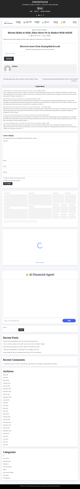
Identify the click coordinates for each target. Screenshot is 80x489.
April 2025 (5, 411)
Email (5, 166)
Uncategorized (6, 478)
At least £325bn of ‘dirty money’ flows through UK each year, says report (20, 90)
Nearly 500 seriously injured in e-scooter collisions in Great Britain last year (21, 346)
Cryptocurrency (37, 30)
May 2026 (5, 374)
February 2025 (6, 416)
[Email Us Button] (41, 15)
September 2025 (7, 397)
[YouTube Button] (39, 15)
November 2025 (7, 391)
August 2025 (6, 400)
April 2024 (5, 444)
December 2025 (7, 388)
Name (5, 160)
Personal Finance (7, 466)
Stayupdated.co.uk (40, 1)
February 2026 (6, 383)
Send (69, 321)
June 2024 (5, 439)
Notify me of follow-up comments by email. (14, 178)
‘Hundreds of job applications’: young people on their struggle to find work (21, 349)
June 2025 (5, 405)
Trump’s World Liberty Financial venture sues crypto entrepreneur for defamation (22, 115)
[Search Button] (43, 15)
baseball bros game (9, 363)
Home (31, 11)
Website (5, 172)
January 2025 (6, 419)
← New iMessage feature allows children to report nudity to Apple (20, 79)
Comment (6, 141)
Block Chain (6, 458)
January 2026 (6, 386)
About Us (36, 11)
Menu (41, 8)
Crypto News (40, 86)
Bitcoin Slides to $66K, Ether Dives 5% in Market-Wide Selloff (40, 32)
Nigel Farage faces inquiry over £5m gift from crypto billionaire (18, 98)
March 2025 (6, 414)
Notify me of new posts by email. (12, 180)
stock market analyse (8, 472)
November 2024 (7, 425)
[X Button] (36, 15)
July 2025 (5, 402)
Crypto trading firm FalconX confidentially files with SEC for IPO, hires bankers (22, 352)
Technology (6, 475)
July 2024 (5, 436)
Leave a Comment (47, 35)
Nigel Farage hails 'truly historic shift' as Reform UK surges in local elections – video (23, 107)
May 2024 (5, 442)
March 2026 (6, 380)
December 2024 (7, 422)
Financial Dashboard (45, 11)
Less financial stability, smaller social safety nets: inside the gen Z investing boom (23, 123)
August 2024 (6, 433)
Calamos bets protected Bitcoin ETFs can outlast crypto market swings (20, 341)
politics (5, 469)
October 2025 (6, 394)
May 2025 (5, 408)
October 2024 (6, 428)
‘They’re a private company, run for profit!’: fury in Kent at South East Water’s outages (24, 344)
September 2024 (7, 430)
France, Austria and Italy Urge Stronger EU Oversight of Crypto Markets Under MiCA (36, 363)
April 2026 (5, 377)
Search (5, 327)
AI (3, 455)
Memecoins (44, 30)
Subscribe (9, 59)
